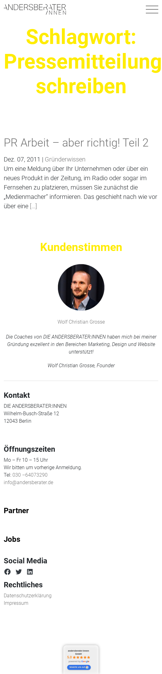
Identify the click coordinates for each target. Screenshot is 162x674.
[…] (32, 206)
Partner (16, 510)
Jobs (12, 539)
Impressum (16, 603)
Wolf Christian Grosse (81, 322)
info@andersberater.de (28, 482)
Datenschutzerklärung (28, 596)
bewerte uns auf (79, 667)
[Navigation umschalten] (152, 9)
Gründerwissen (65, 159)
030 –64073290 (30, 475)
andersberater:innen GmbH (78, 652)
